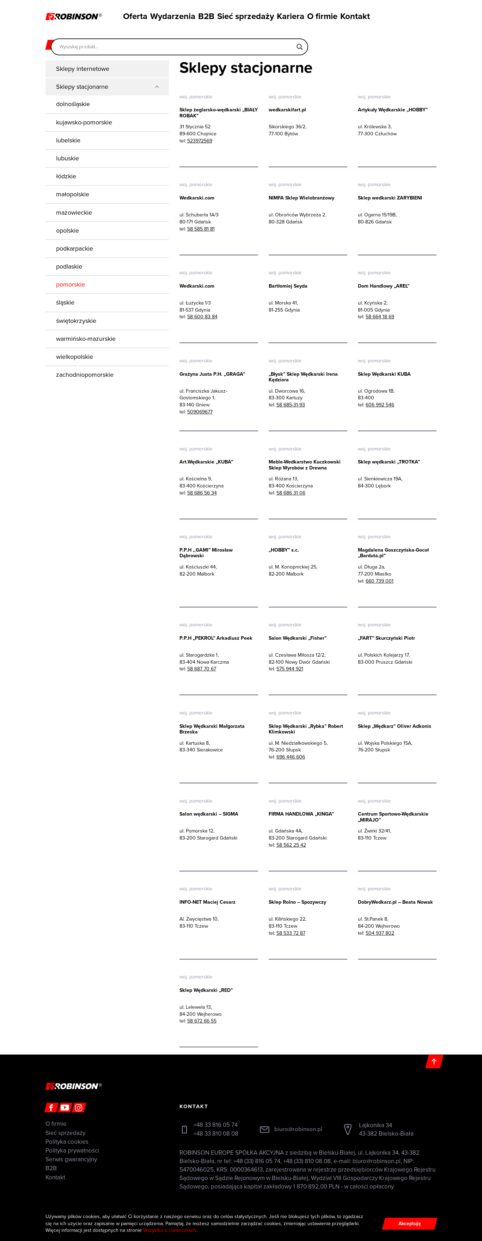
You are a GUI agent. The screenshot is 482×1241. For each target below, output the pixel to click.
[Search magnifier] (300, 44)
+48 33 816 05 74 (216, 1126)
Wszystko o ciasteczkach (170, 1230)
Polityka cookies (67, 1142)
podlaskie (69, 266)
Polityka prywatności (72, 1151)
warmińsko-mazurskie (86, 339)
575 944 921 (289, 669)
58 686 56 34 (202, 493)
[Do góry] (435, 1062)
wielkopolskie (74, 357)
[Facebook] (51, 1108)
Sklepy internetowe (82, 69)
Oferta (130, 15)
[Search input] (176, 44)
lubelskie (68, 140)
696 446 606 (290, 758)
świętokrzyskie (76, 321)
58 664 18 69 (380, 317)
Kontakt (361, 15)
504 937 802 (380, 934)
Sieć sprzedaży (246, 15)
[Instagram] (79, 1108)
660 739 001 (379, 581)
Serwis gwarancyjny (71, 1160)
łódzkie (66, 176)
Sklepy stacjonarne (82, 87)
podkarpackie (74, 248)
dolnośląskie (73, 104)
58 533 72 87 (290, 934)
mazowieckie (74, 212)
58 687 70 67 (201, 669)
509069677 (200, 412)
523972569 (199, 141)
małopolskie (72, 194)
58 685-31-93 (290, 405)
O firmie (325, 15)
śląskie (65, 302)
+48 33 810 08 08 (216, 1134)
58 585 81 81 (201, 229)
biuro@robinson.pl (298, 1130)
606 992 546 (380, 405)
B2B (205, 15)
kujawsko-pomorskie (84, 122)
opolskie (67, 230)
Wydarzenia (169, 15)
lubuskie (67, 158)
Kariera (289, 15)
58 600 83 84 (202, 317)
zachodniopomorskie (85, 375)
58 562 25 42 (291, 846)
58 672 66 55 (201, 1022)
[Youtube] (65, 1108)
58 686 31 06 (290, 493)
